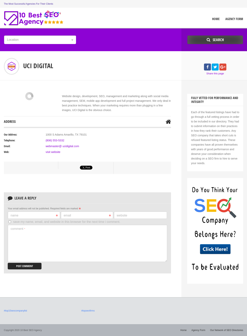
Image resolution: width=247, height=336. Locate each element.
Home (216, 19)
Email (87, 215)
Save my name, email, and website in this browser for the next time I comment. (66, 221)
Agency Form (234, 19)
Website (122, 215)
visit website (53, 152)
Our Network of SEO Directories (226, 330)
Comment (18, 228)
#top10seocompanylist (15, 310)
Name (34, 215)
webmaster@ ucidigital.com (62, 146)
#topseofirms (88, 310)
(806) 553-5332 (55, 140)
